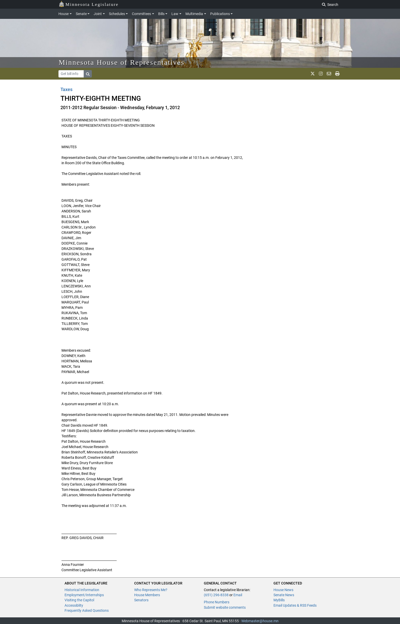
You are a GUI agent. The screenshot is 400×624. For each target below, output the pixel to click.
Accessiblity (74, 605)
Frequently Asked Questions (87, 610)
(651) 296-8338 (216, 595)
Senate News (283, 595)
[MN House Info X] (312, 74)
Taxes (66, 89)
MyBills (279, 600)
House (63, 14)
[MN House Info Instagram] (321, 74)
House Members (147, 595)
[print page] (337, 74)
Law (174, 14)
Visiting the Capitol (79, 600)
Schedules (117, 14)
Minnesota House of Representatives (121, 62)
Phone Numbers (216, 602)
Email (237, 595)
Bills (161, 14)
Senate (81, 14)
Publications (220, 14)
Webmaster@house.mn (260, 621)
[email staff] (329, 74)
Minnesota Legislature (89, 4)
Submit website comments (225, 607)
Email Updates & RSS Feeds (295, 605)
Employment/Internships (84, 595)
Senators (141, 600)
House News (283, 590)
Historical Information (82, 590)
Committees (141, 14)
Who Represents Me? (150, 590)
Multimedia (194, 14)
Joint (98, 14)
